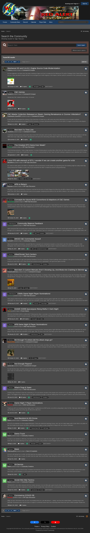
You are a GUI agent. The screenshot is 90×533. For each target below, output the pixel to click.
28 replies (24, 155)
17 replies (23, 86)
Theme (36, 526)
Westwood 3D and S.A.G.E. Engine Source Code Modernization (33, 68)
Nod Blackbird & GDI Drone (26, 418)
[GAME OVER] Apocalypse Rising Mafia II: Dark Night (36, 309)
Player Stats (42, 22)
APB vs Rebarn (21, 184)
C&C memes (20, 92)
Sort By (84, 61)
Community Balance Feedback (30, 223)
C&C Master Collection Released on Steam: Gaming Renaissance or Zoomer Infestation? (44, 114)
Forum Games (25, 311)
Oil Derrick (19, 464)
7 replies (24, 194)
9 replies (22, 412)
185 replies (22, 108)
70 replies (24, 233)
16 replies (24, 303)
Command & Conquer (28, 70)
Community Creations (30, 241)
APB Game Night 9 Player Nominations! (31, 324)
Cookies (53, 526)
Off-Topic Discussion (28, 147)
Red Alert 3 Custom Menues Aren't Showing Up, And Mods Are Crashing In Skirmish (50, 270)
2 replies (22, 124)
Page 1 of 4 (25, 61)
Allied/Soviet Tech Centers (25, 254)
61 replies (23, 505)
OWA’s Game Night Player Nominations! (34, 294)
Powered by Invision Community (45, 530)
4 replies (21, 443)
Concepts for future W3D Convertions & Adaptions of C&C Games (42, 200)
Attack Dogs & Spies (23, 387)
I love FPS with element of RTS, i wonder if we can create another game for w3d (41, 160)
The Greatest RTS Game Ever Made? (30, 145)
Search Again (81, 45)
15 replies (22, 264)
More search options (79, 50)
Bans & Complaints (32, 451)
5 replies (23, 218)
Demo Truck (20, 434)
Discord (25, 22)
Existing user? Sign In (72, 3)
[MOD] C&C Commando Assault (28, 239)
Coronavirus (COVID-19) (24, 495)
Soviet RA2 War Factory (24, 480)
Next (15, 61)
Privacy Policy (45, 526)
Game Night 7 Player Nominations (29, 403)
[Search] (66, 22)
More (50, 22)
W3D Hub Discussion (31, 201)
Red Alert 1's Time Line (24, 130)
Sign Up (85, 3)
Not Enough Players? (23, 364)
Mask (17, 449)
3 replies (21, 428)
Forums (5, 22)
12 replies (24, 139)
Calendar (33, 22)
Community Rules (15, 22)
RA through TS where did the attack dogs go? (33, 340)
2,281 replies (24, 319)
